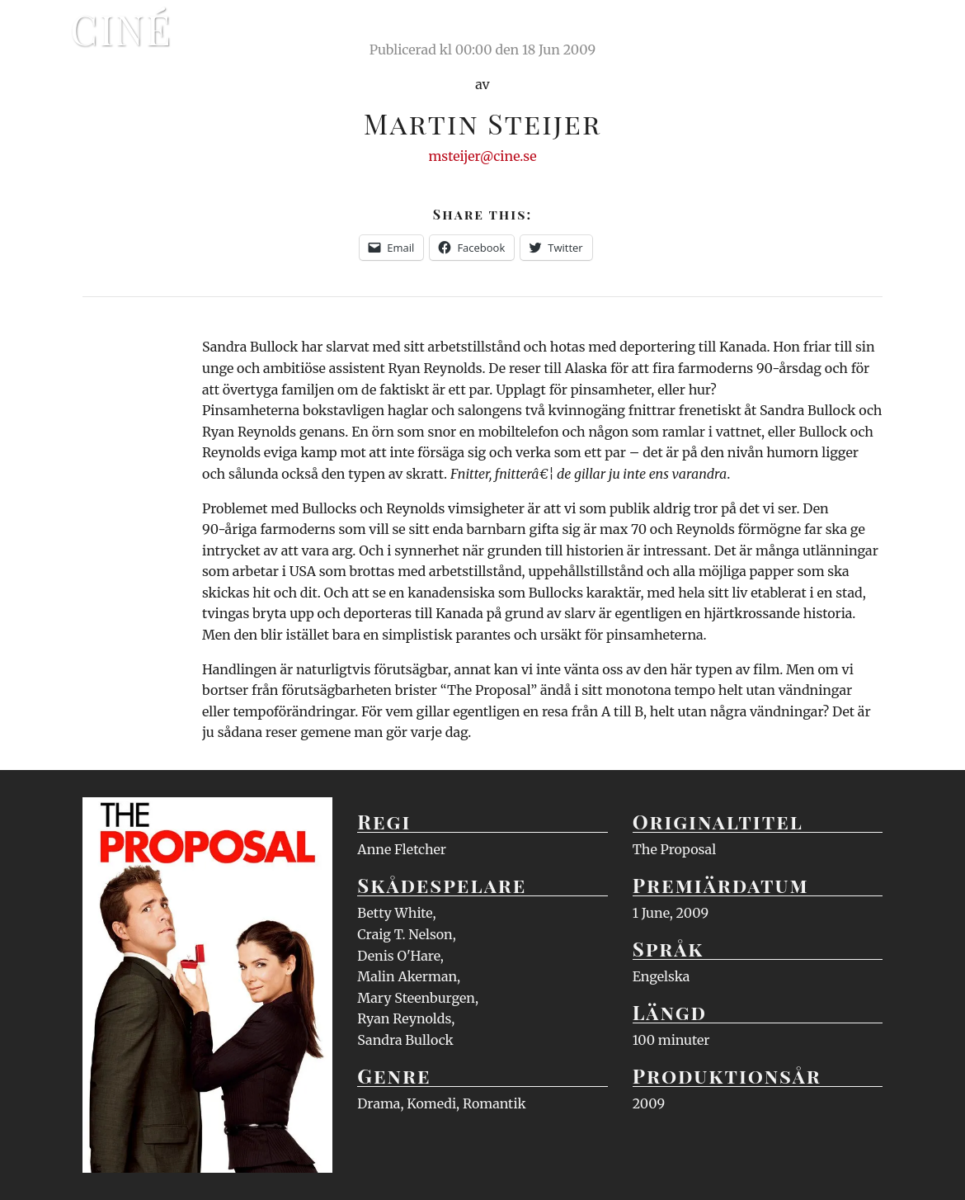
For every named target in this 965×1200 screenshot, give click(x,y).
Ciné (121, 28)
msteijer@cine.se (482, 156)
